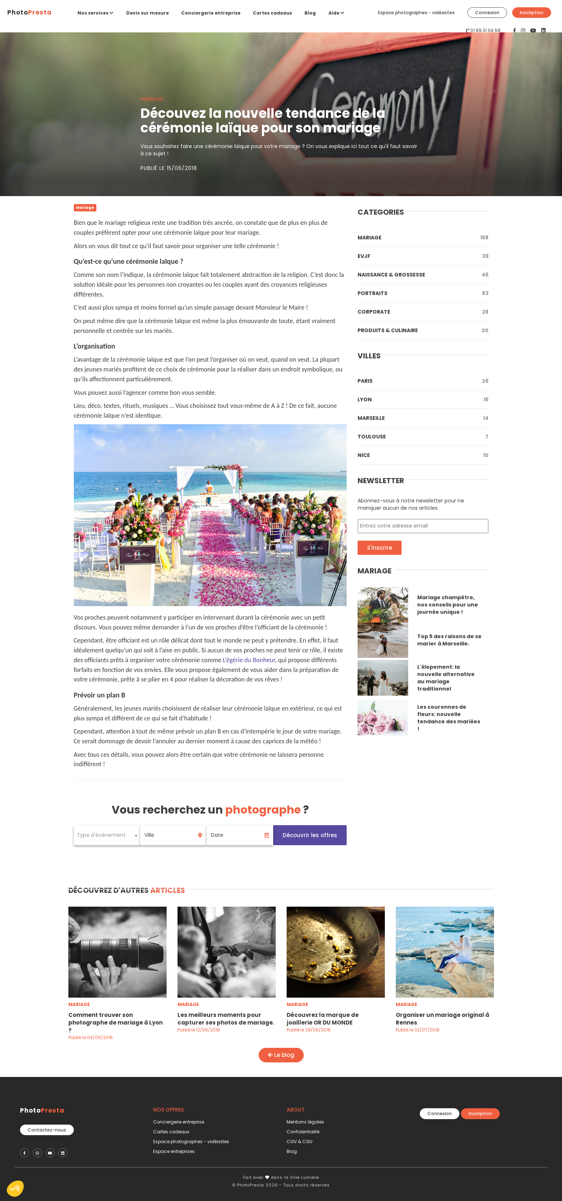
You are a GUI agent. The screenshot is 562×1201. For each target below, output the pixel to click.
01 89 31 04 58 (485, 30)
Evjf (423, 256)
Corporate (423, 311)
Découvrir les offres (310, 835)
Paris (423, 381)
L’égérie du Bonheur (249, 660)
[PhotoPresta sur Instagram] (524, 30)
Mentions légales (305, 1122)
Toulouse (423, 436)
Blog (310, 13)
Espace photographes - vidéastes (416, 12)
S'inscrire (379, 548)
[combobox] (107, 835)
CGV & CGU (299, 1141)
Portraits (423, 293)
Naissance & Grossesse (423, 274)
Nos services (95, 13)
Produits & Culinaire (423, 330)
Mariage (423, 237)
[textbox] (107, 835)
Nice (423, 455)
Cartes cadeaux (272, 13)
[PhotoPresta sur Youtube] (534, 30)
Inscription (531, 12)
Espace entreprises (174, 1151)
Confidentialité (303, 1132)
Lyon (423, 399)
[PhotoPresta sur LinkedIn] (543, 30)
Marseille (423, 418)
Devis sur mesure (147, 13)
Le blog (281, 1055)
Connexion (487, 12)
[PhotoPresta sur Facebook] (515, 30)
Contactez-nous (47, 1127)
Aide (336, 13)
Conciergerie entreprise (210, 13)
